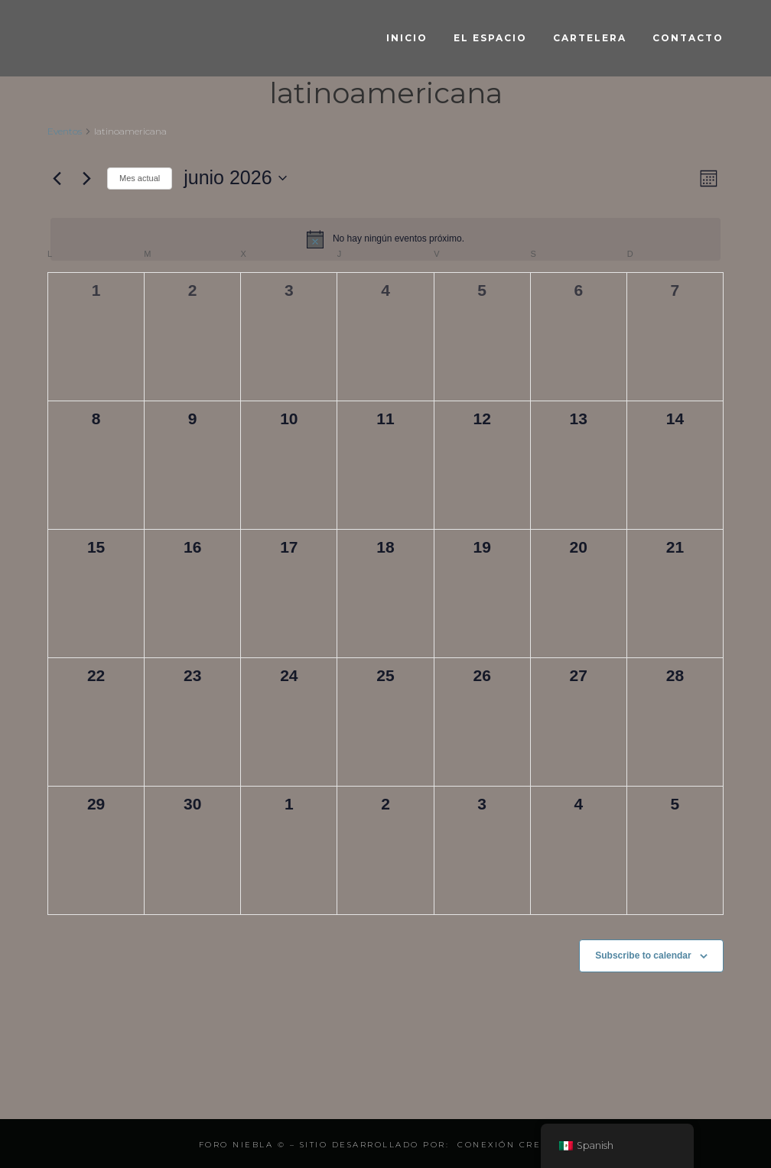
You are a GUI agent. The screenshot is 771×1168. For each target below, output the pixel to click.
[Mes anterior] (56, 178)
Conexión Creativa (515, 1145)
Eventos (64, 131)
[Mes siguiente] (86, 178)
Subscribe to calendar (643, 955)
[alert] (385, 239)
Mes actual (139, 178)
